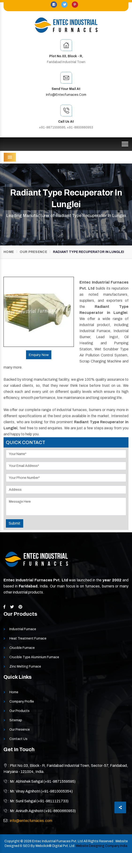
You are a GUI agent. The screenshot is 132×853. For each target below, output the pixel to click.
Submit (14, 523)
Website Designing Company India (101, 846)
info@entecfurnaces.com (66, 94)
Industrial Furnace (22, 629)
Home (9, 252)
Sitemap (15, 720)
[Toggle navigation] (124, 144)
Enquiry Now (39, 355)
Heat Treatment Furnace (27, 638)
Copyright (12, 841)
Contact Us (18, 739)
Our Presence (33, 252)
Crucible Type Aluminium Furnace (34, 657)
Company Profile (21, 701)
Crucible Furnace (22, 648)
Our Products (19, 711)
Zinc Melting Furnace (25, 666)
